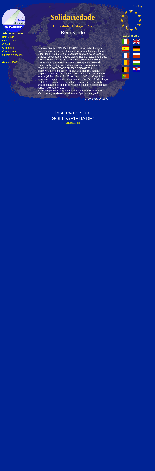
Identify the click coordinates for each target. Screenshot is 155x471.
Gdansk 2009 (9, 62)
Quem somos (9, 40)
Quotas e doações (12, 55)
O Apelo (6, 44)
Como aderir (9, 51)
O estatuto (8, 47)
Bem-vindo (8, 37)
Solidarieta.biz (73, 122)
